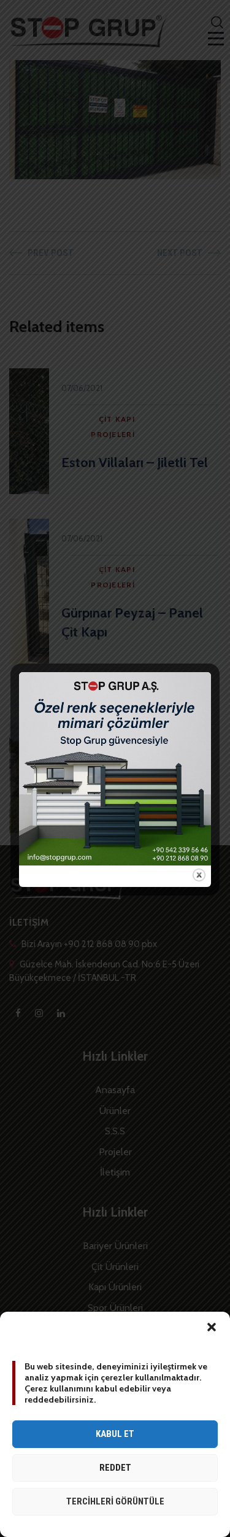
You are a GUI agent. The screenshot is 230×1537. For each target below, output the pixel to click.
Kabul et (115, 1433)
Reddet (115, 1467)
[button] (211, 1327)
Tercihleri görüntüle (115, 1501)
